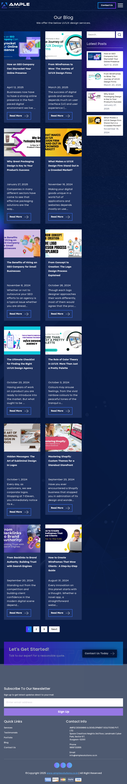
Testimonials (11, 733)
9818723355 (75, 748)
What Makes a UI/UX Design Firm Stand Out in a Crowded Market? (63, 165)
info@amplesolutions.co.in (83, 756)
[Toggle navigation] (120, 5)
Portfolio (8, 738)
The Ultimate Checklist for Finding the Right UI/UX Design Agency (21, 363)
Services (8, 728)
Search (119, 34)
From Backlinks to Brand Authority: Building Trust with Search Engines (22, 562)
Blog (6, 743)
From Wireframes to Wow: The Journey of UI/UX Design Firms (60, 68)
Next (54, 629)
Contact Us (107, 5)
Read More (19, 116)
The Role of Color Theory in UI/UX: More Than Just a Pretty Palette (63, 363)
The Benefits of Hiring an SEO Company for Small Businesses (22, 266)
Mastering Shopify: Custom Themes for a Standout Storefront (61, 461)
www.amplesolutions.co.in (63, 774)
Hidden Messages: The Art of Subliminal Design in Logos (21, 461)
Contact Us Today (99, 654)
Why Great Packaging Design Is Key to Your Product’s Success (20, 165)
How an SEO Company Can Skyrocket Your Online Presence (20, 68)
